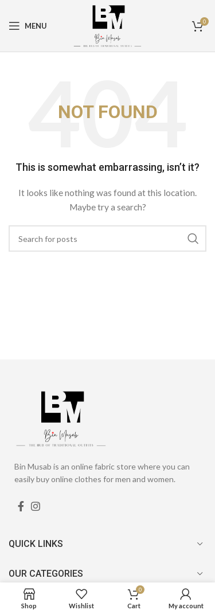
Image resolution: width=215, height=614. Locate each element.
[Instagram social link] (36, 506)
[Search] (107, 238)
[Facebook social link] (21, 506)
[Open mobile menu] (28, 25)
